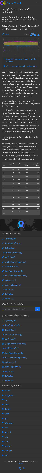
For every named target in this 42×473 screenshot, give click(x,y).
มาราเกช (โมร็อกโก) (13, 285)
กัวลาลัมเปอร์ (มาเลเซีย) (14, 271)
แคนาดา (8, 446)
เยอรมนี (8, 432)
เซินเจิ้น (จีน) (9, 299)
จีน (6, 400)
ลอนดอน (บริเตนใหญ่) (13, 252)
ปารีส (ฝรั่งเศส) (10, 248)
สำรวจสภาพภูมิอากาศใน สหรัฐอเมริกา (21, 66)
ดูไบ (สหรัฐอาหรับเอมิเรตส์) (15, 262)
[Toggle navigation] (38, 3)
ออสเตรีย (8, 450)
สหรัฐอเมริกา (10, 395)
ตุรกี (6, 418)
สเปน (7, 404)
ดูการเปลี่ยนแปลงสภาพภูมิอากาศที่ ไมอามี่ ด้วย (21, 60)
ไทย (6, 427)
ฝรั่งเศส (7, 391)
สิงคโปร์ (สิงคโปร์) (12, 266)
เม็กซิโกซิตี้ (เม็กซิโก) (13, 243)
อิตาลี (7, 414)
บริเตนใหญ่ (9, 423)
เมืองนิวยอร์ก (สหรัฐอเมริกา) (16, 275)
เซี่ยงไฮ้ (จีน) (9, 289)
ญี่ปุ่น (7, 455)
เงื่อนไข (21, 464)
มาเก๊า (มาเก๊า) (10, 257)
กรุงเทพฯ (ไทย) (10, 239)
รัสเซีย (7, 441)
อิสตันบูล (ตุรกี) (10, 280)
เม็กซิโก (8, 409)
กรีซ (6, 437)
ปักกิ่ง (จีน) (9, 294)
